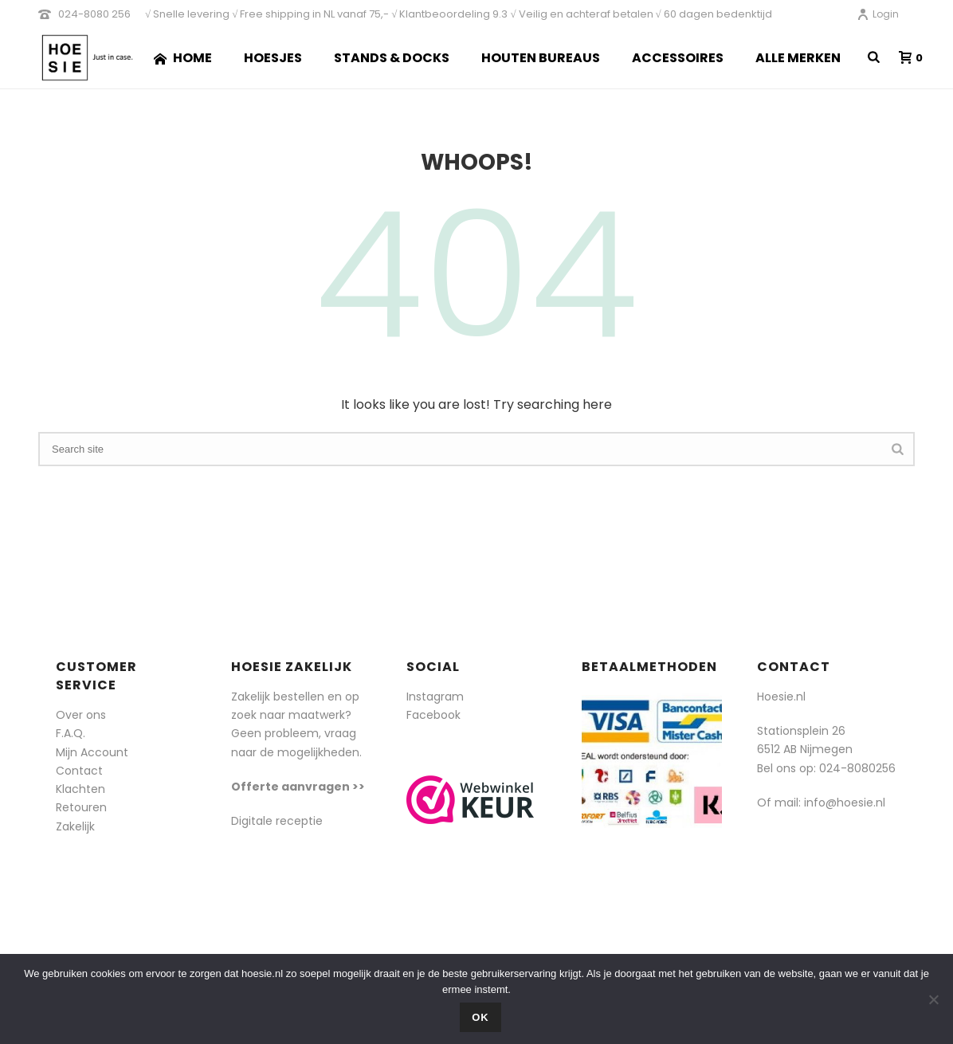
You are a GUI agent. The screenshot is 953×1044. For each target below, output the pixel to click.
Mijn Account (92, 752)
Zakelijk (75, 826)
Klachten (80, 789)
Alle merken (798, 58)
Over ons (81, 715)
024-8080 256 (94, 14)
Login (878, 14)
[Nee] (933, 999)
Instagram (435, 697)
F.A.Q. (70, 733)
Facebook (433, 715)
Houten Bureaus (540, 58)
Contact (79, 771)
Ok (480, 1017)
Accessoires (678, 58)
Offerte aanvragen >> (298, 787)
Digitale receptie (277, 821)
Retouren (81, 807)
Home (183, 58)
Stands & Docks (391, 58)
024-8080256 (857, 768)
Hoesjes (273, 58)
